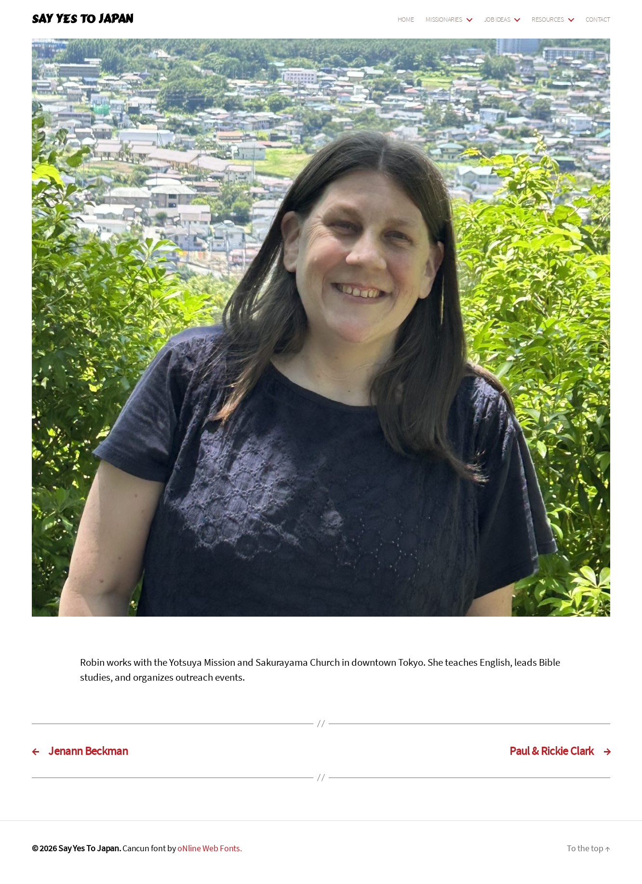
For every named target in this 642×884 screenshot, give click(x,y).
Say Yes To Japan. (89, 848)
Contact (598, 19)
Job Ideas (497, 19)
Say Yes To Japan (82, 19)
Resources (548, 19)
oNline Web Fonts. (209, 848)
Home (406, 19)
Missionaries (444, 19)
